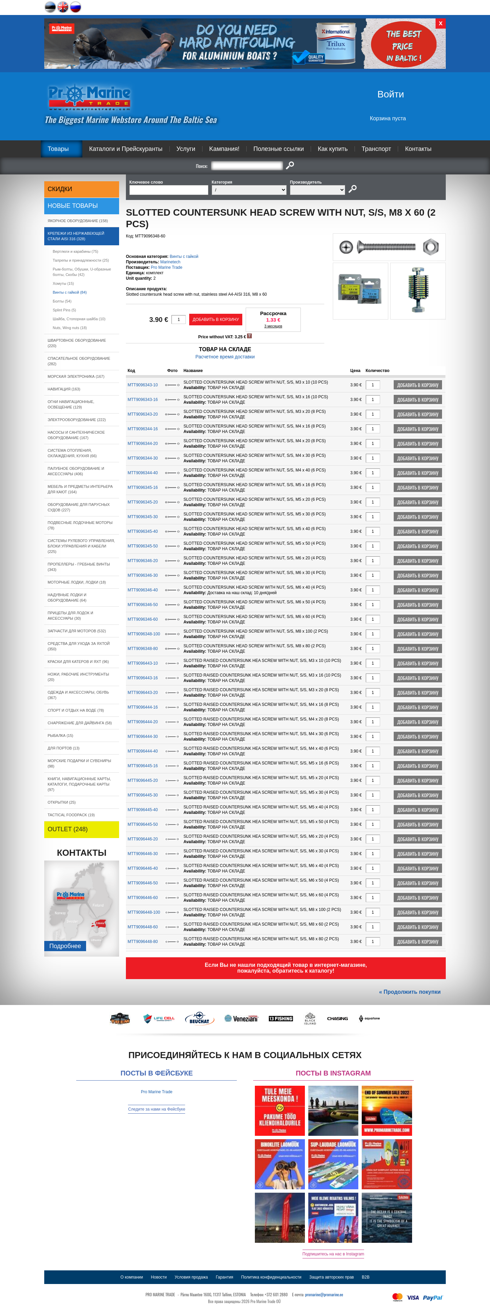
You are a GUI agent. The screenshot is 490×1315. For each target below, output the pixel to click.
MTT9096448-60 (143, 927)
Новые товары (73, 205)
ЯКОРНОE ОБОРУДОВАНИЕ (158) (78, 221)
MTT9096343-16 (143, 399)
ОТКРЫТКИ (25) (62, 802)
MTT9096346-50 (143, 604)
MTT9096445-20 (143, 780)
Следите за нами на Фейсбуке (156, 1109)
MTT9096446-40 (143, 868)
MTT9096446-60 (143, 897)
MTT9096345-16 (143, 487)
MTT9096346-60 (143, 619)
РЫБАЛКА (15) (60, 735)
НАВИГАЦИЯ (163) (64, 389)
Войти (390, 94)
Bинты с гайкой (184, 256)
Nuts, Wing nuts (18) (70, 328)
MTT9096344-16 (143, 429)
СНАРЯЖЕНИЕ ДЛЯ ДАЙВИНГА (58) (80, 723)
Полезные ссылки (279, 149)
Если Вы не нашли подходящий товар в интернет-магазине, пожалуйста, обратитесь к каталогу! (286, 968)
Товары (58, 148)
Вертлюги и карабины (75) (75, 251)
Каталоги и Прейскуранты (126, 149)
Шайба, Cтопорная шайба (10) (79, 319)
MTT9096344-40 (143, 472)
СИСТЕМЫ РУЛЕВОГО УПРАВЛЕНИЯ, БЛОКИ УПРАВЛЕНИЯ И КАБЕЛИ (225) (81, 546)
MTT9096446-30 (143, 853)
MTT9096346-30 (143, 575)
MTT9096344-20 (143, 443)
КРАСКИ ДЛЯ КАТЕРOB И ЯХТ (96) (78, 662)
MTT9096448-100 (144, 912)
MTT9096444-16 (143, 707)
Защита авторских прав (331, 1277)
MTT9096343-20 (143, 414)
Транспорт (376, 149)
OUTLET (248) (68, 829)
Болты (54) (62, 301)
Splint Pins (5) (64, 310)
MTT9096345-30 (143, 516)
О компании (131, 1277)
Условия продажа (191, 1277)
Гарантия (224, 1277)
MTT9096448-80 (143, 941)
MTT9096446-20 (143, 839)
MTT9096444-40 (143, 751)
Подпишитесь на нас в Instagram (333, 1254)
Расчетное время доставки (225, 356)
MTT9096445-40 (143, 809)
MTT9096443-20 (143, 692)
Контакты (418, 149)
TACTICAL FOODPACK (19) (71, 815)
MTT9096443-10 (143, 663)
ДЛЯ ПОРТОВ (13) (64, 748)
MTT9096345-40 (143, 531)
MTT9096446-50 (143, 883)
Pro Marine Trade (166, 267)
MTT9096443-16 (143, 678)
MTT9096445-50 (143, 824)
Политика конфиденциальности (271, 1277)
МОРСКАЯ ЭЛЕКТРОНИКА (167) (76, 376)
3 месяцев (273, 326)
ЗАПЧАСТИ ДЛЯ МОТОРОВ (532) (77, 631)
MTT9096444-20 (143, 722)
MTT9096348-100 (144, 634)
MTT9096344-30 (143, 458)
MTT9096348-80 (143, 648)
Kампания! (224, 149)
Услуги (186, 149)
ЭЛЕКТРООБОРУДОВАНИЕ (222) (77, 420)
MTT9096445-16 (143, 765)
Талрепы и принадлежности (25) (81, 260)
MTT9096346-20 (143, 560)
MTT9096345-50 (143, 546)
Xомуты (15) (63, 283)
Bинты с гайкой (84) (70, 292)
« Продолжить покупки (410, 992)
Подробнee (65, 946)
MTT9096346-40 (143, 590)
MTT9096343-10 (143, 385)
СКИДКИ (60, 189)
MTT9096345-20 (143, 502)
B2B (366, 1277)
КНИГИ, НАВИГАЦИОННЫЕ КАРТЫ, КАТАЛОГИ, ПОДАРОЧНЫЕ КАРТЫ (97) (79, 784)
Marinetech (170, 262)
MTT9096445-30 (143, 795)
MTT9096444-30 (143, 736)
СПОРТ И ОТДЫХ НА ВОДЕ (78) (76, 710)
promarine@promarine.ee (324, 1294)
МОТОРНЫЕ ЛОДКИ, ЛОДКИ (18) (77, 582)
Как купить (333, 149)
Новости (159, 1277)
